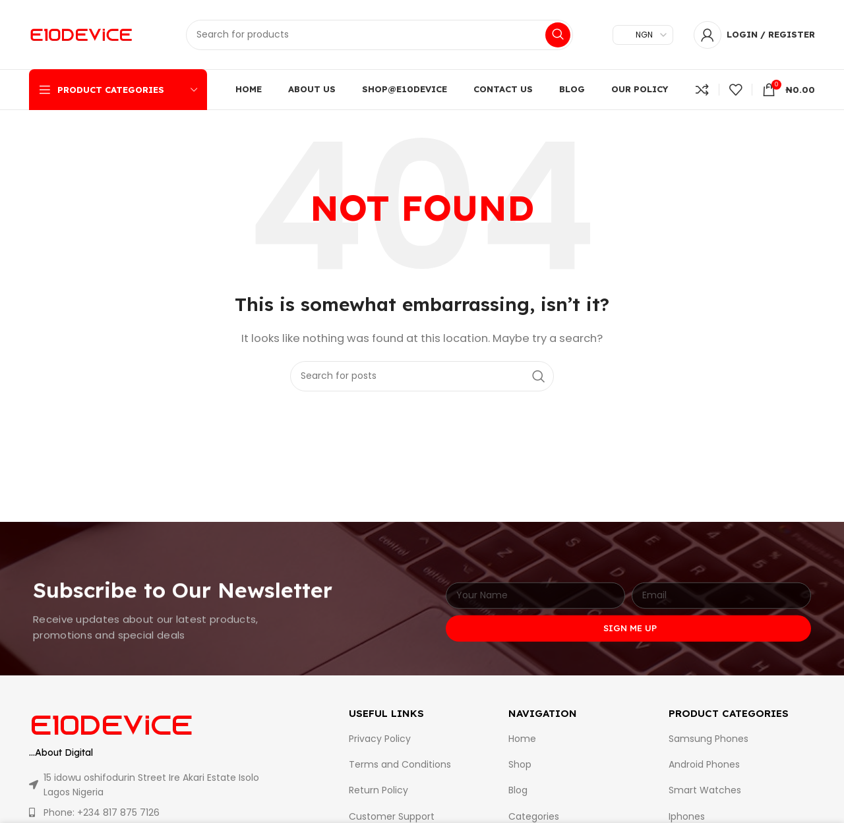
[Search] (379, 35)
